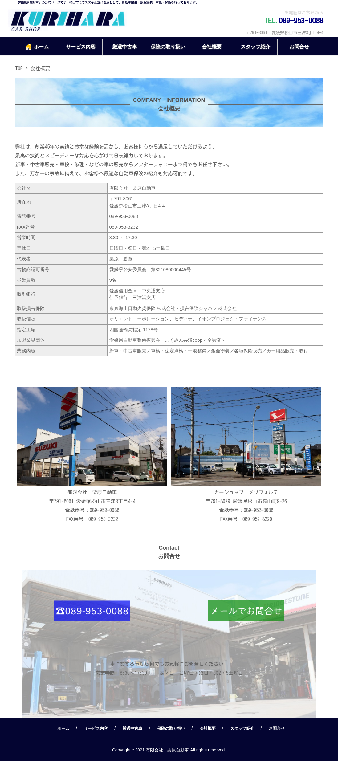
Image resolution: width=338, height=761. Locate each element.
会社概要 (212, 46)
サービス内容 (81, 46)
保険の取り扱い (168, 46)
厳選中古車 (124, 46)
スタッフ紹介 (255, 46)
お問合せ (299, 46)
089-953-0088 (301, 20)
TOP (19, 68)
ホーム (37, 47)
